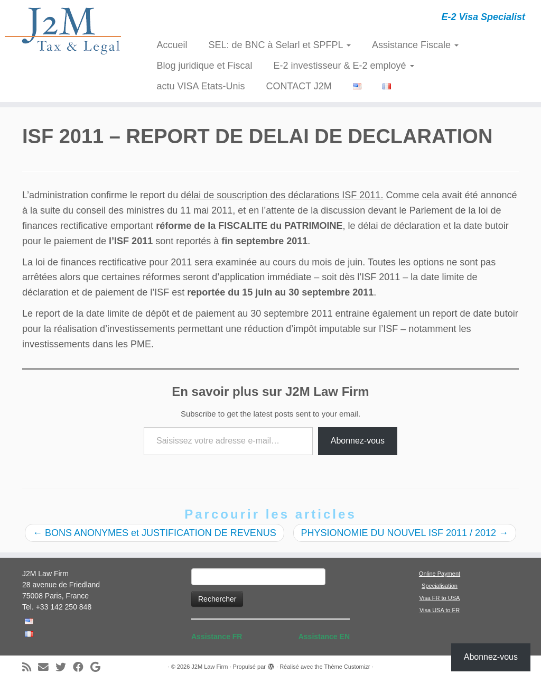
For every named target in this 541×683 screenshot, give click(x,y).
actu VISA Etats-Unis (200, 86)
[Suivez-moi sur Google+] (98, 667)
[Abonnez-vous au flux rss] (30, 667)
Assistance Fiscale (415, 45)
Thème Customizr (347, 666)
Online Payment (439, 573)
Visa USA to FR (439, 610)
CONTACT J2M (299, 86)
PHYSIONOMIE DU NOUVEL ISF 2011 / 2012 (404, 533)
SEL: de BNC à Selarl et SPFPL (279, 45)
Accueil (171, 45)
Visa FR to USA (439, 598)
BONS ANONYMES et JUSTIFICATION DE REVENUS (154, 533)
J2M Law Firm (209, 666)
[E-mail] (46, 667)
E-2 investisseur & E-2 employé (344, 65)
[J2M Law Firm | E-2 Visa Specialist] (63, 30)
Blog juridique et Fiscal (204, 65)
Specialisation (440, 586)
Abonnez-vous (358, 440)
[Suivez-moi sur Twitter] (64, 667)
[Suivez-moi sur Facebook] (81, 667)
